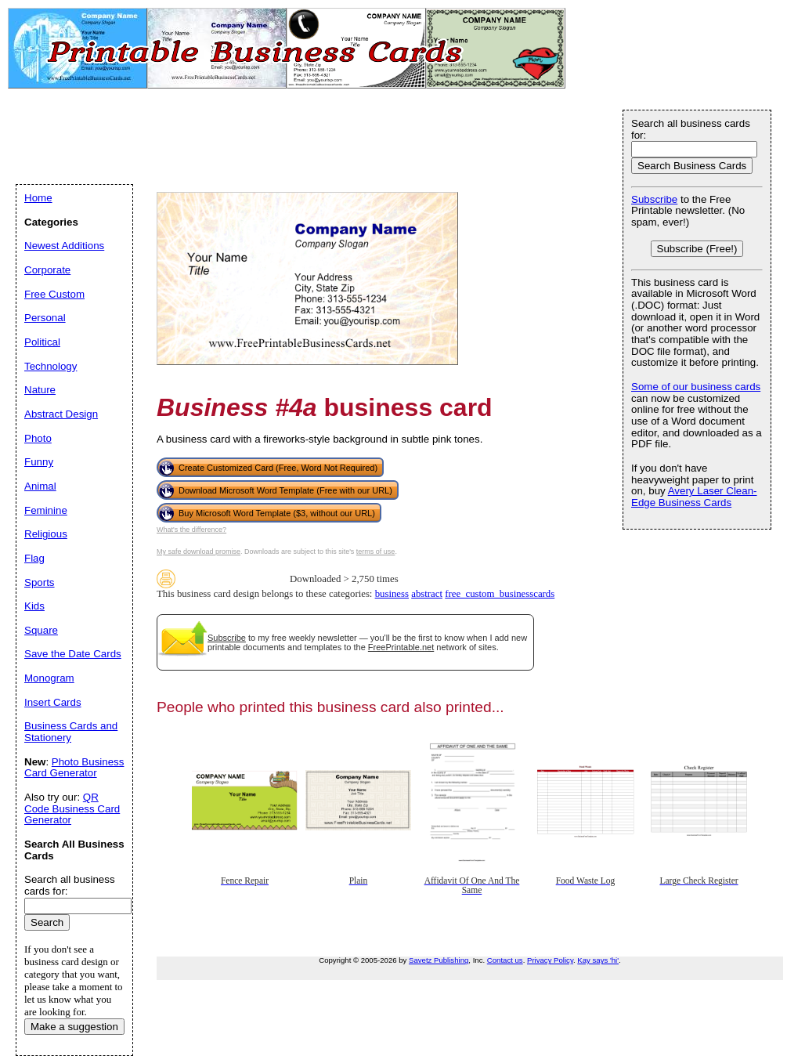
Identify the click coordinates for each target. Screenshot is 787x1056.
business (392, 593)
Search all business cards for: (690, 129)
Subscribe (227, 637)
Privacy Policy (550, 960)
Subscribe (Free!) (697, 249)
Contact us (505, 960)
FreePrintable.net (401, 647)
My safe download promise (198, 551)
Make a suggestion (74, 1026)
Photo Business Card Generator (74, 767)
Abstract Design (61, 414)
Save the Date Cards (72, 654)
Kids (34, 606)
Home (38, 198)
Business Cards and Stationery (70, 731)
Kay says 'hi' (598, 960)
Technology (50, 366)
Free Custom (54, 294)
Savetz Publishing (438, 960)
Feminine (45, 510)
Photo (38, 438)
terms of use (375, 551)
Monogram (49, 678)
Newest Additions (64, 245)
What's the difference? (191, 529)
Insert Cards (52, 702)
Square (41, 630)
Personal (45, 318)
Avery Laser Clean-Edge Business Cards (694, 496)
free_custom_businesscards (499, 593)
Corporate (47, 270)
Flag (34, 558)
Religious (45, 534)
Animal (40, 486)
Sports (39, 582)
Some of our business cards (695, 386)
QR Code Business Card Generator (72, 808)
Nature (40, 390)
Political (42, 342)
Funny (38, 462)
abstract (426, 593)
